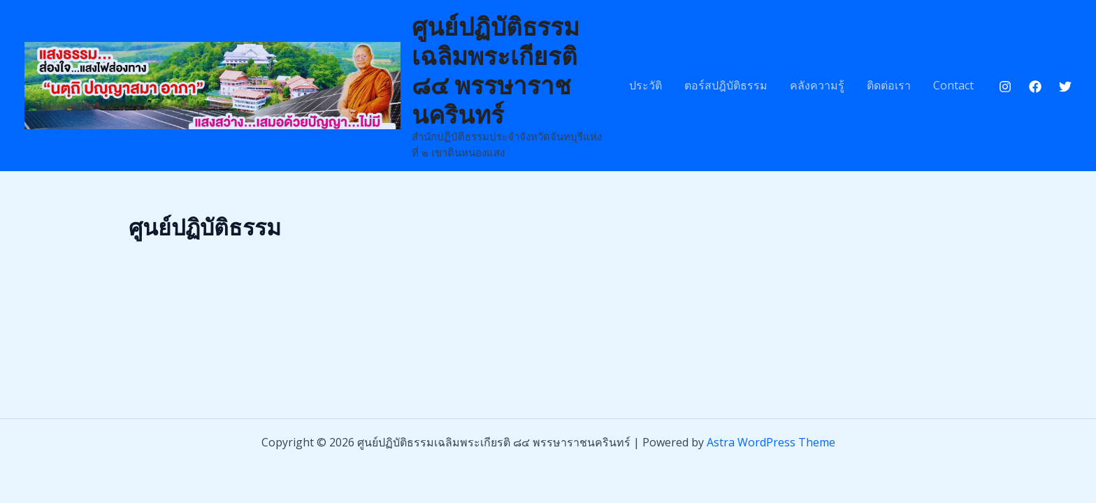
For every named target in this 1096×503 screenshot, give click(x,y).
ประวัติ (645, 85)
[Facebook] (1035, 86)
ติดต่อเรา (889, 85)
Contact (953, 85)
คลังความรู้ (817, 85)
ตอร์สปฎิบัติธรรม (725, 85)
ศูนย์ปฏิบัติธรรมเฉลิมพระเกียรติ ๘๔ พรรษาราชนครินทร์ (495, 69)
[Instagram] (1005, 86)
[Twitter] (1065, 86)
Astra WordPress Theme (771, 442)
